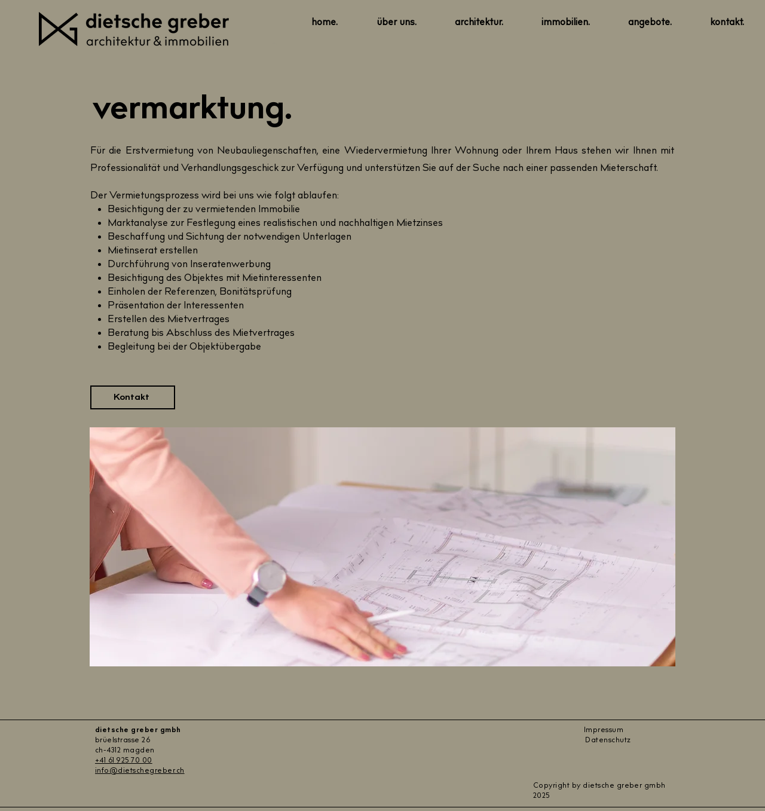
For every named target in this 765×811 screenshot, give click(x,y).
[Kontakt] (132, 397)
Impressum (603, 730)
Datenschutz (608, 740)
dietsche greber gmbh (138, 730)
